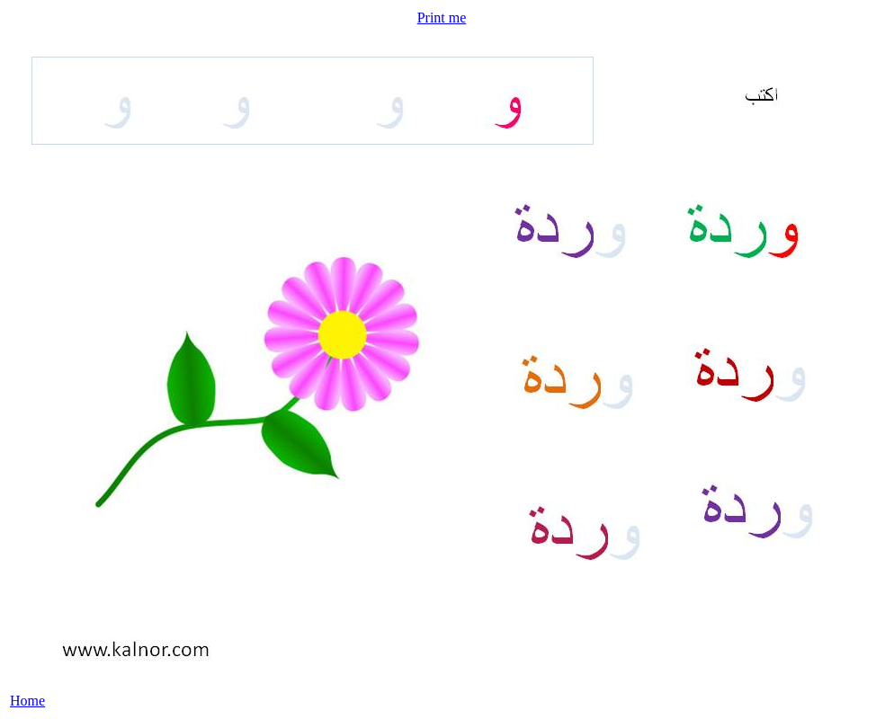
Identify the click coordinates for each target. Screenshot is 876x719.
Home (27, 700)
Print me (442, 17)
